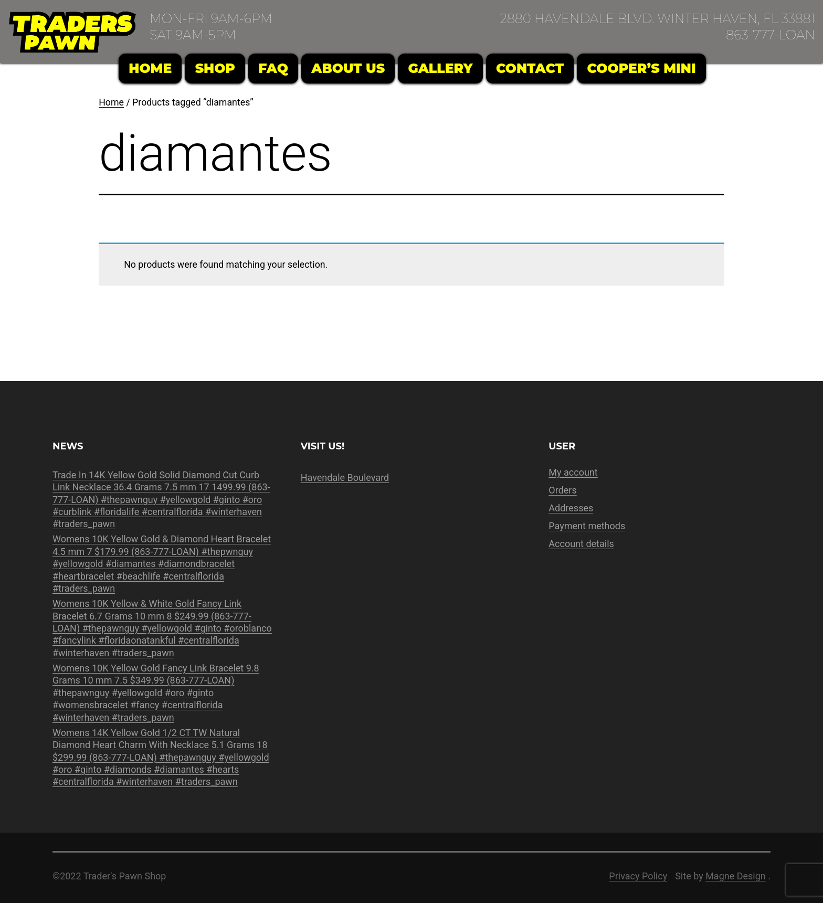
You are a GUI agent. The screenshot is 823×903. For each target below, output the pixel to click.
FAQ (273, 68)
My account (572, 472)
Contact (530, 68)
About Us (348, 68)
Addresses (570, 507)
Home (150, 68)
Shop (215, 68)
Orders (562, 490)
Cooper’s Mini (641, 68)
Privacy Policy (638, 875)
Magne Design (735, 875)
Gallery (440, 68)
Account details (581, 543)
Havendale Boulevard (345, 477)
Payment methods (586, 525)
